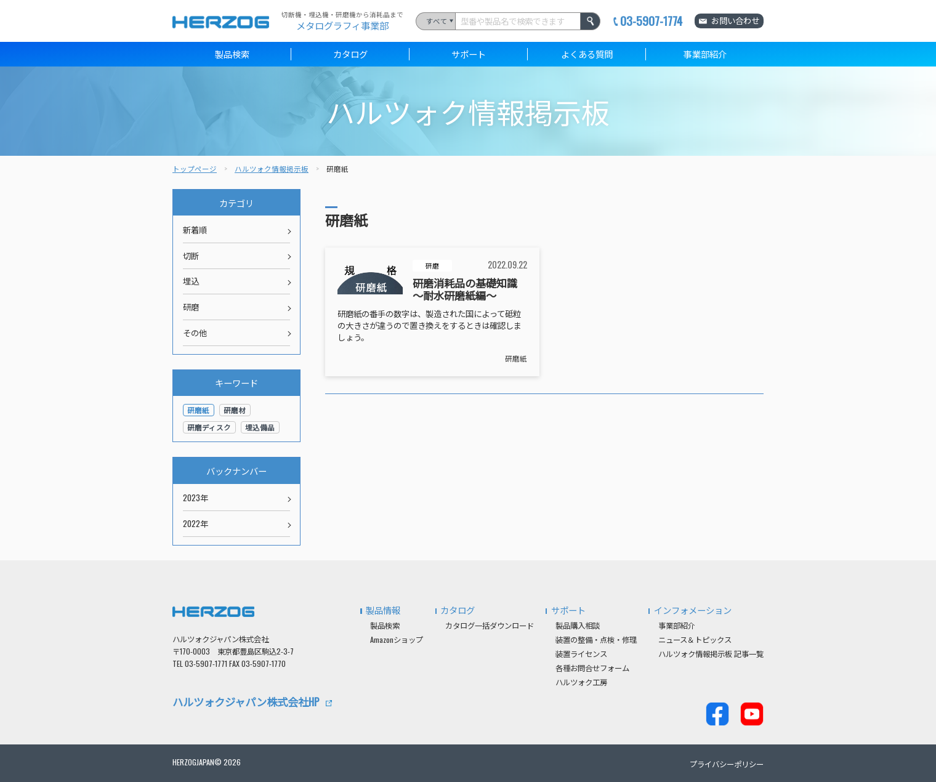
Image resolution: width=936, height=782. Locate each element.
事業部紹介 (705, 54)
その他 (195, 332)
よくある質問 (587, 54)
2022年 (195, 523)
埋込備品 (260, 427)
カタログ (350, 54)
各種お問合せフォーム (592, 668)
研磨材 (235, 410)
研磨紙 (516, 358)
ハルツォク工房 (581, 682)
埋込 (191, 281)
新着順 (195, 230)
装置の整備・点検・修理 (596, 639)
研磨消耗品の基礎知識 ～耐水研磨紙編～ (465, 289)
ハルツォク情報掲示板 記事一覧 (711, 653)
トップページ (194, 168)
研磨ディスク (209, 427)
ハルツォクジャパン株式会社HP (245, 701)
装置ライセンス (581, 653)
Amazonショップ (396, 639)
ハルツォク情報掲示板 (272, 168)
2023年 (195, 497)
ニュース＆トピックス (695, 639)
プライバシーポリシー (727, 764)
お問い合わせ (735, 20)
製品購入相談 (577, 625)
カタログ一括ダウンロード (489, 625)
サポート (468, 54)
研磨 (432, 265)
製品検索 (232, 54)
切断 (191, 255)
